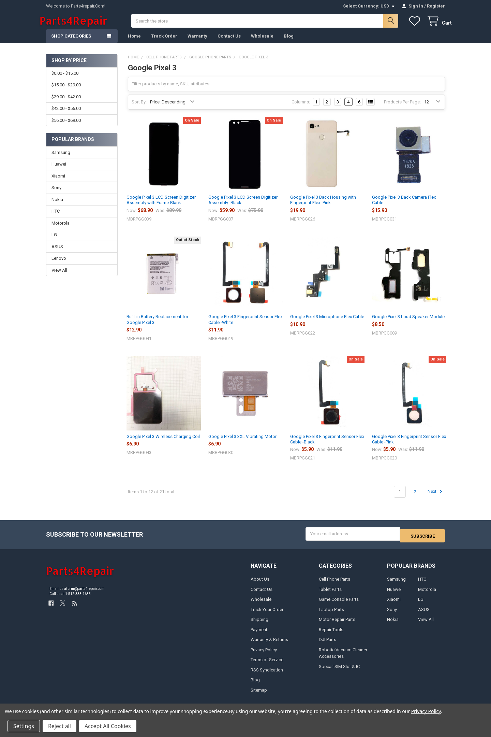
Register (436, 6)
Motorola (60, 229)
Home (134, 42)
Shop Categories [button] (71, 42)
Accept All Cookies (108, 726)
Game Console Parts (339, 604)
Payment (259, 634)
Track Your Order (267, 614)
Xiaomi (58, 182)
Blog (289, 42)
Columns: (301, 108)
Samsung (60, 159)
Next (436, 498)
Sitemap (259, 694)
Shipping (259, 624)
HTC (55, 218)
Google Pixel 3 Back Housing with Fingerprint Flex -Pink (323, 206)
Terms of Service (267, 664)
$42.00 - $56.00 (66, 115)
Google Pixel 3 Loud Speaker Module (408, 323)
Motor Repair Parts (337, 624)
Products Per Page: (402, 108)
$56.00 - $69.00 (66, 126)
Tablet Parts (330, 594)
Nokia (57, 206)
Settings (23, 726)
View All (59, 277)
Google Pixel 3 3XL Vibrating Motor (242, 443)
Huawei (58, 170)
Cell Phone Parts (334, 584)
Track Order (164, 42)
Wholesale (262, 42)
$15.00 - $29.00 (66, 91)
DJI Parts (327, 644)
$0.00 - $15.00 (64, 80)
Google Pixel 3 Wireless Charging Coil (163, 443)
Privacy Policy (264, 654)
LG (54, 241)
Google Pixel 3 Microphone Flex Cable (327, 323)
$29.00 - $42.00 (66, 103)
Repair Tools (331, 634)
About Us (260, 584)
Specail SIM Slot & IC (339, 671)
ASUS (57, 253)
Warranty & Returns (269, 644)
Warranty (197, 42)
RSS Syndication (267, 674)
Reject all (59, 726)
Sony (56, 194)
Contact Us (229, 42)
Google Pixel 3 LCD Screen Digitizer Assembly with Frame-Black (161, 206)
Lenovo (58, 265)
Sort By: (139, 108)
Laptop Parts (331, 614)
